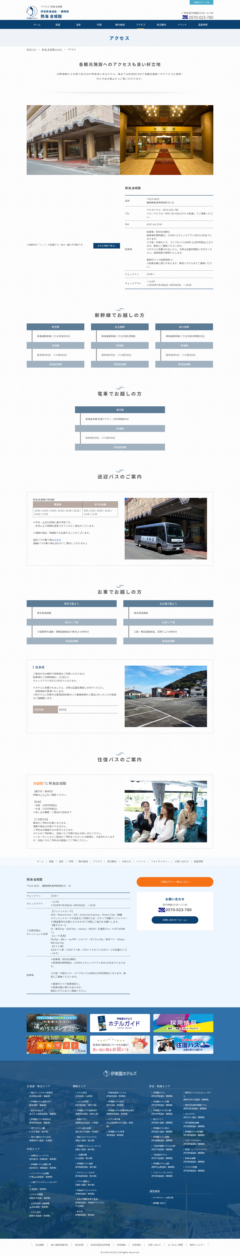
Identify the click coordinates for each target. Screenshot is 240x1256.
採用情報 (121, 1244)
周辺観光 (161, 24)
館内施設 (120, 24)
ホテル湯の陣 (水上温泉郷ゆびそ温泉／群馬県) (119, 1122)
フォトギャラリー (160, 861)
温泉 (78, 24)
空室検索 (203, 24)
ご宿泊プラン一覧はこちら (174, 881)
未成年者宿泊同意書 (100, 1244)
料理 (99, 24)
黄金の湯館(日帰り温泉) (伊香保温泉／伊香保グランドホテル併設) (89, 1202)
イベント (182, 24)
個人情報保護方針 (59, 1244)
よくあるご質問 (175, 1244)
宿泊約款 (79, 1244)
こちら (43, 794)
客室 (58, 24)
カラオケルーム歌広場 (163, 1197)
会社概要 (39, 1244)
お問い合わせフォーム (174, 919)
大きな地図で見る (106, 245)
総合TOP (32, 49)
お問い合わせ (182, 861)
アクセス (140, 24)
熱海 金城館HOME (52, 49)
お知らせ (126, 861)
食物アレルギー (197, 1244)
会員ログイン (200, 2)
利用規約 (136, 1244)
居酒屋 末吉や (159, 1203)
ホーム (37, 24)
